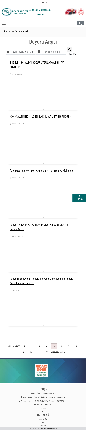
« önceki (16, 346)
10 (31, 352)
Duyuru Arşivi (21, 31)
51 (39, 352)
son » (62, 352)
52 (47, 352)
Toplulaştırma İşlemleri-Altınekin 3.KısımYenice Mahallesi (41, 170)
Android (43, 409)
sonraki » (55, 352)
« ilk (9, 346)
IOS (43, 412)
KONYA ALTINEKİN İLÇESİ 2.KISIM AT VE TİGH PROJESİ (40, 116)
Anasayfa (8, 31)
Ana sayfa (43, 419)
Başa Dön (72, 54)
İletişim (43, 425)
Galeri (43, 422)
